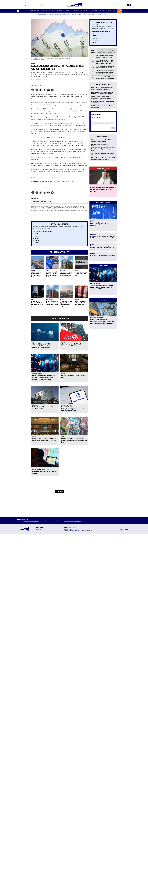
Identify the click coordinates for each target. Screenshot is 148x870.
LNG (33, 342)
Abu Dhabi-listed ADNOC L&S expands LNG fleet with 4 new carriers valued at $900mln (43, 346)
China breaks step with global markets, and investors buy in (81, 302)
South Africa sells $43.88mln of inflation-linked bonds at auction (36, 274)
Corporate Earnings (65, 14)
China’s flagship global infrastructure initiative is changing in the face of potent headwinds (102, 321)
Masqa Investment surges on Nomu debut (73, 376)
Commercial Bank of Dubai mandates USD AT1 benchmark (52, 302)
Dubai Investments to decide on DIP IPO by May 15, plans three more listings (103, 189)
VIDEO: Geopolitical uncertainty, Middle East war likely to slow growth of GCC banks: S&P (43, 377)
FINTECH (92, 244)
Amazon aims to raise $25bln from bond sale (81, 273)
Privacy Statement (70, 527)
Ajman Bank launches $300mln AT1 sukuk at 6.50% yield (37, 303)
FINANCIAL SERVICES (37, 373)
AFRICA (37, 243)
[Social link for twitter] (123, 5)
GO (113, 128)
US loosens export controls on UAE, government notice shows (101, 140)
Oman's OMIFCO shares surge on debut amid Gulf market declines (44, 439)
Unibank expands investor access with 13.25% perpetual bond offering (102, 224)
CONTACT (39, 529)
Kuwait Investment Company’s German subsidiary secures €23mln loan (74, 440)
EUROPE (43, 201)
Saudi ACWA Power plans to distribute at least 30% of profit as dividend (44, 471)
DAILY (36, 234)
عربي (119, 11)
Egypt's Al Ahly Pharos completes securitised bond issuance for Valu (101, 97)
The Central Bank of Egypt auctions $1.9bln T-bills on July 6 (66, 303)
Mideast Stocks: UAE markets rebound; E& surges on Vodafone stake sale (103, 158)
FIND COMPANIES (111, 11)
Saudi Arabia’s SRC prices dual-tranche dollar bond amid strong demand (102, 88)
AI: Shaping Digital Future (103, 14)
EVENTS (102, 11)
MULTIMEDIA (67, 11)
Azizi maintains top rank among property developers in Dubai (105, 66)
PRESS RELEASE (84, 11)
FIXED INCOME (35, 201)
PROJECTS (59, 11)
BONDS (49, 201)
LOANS (63, 436)
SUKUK (47, 270)
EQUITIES (63, 342)
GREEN (37, 238)
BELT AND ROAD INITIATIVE (96, 317)
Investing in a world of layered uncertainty (102, 255)
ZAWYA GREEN (94, 11)
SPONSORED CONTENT (103, 202)
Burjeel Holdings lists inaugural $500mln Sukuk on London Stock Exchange (52, 274)
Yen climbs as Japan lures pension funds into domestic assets (102, 154)
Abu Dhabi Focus (53, 14)
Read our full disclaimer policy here (79, 210)
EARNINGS (34, 405)
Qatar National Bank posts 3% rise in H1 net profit (44, 408)
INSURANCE (93, 234)
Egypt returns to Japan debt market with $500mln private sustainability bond (102, 92)
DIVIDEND (34, 468)
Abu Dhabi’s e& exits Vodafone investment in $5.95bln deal (72, 345)
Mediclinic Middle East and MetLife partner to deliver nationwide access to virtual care (103, 237)
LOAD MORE (59, 491)
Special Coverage (42, 14)
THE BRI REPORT (103, 300)
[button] (32, 89)
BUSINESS (44, 11)
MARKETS (62, 270)
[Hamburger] (18, 11)
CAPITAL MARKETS (34, 11)
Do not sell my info (70, 529)
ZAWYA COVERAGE (59, 318)
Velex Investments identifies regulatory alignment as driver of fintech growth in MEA (102, 247)
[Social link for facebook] (125, 5)
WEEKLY (37, 236)
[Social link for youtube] (130, 5)
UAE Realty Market (76, 14)
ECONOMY (52, 11)
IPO (91, 186)
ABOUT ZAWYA (40, 527)
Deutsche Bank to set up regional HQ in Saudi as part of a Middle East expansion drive (73, 409)
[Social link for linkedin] (128, 5)
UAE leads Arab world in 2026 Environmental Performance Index (100, 145)
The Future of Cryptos (89, 14)
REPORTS (75, 11)
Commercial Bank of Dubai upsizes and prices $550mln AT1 (66, 273)
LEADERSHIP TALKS (103, 168)
